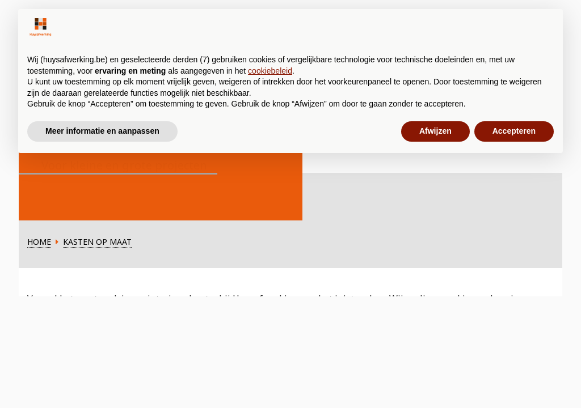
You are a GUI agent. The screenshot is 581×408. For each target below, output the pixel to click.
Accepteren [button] (514, 130)
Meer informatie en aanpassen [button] (102, 130)
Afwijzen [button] (435, 130)
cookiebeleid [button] (270, 70)
